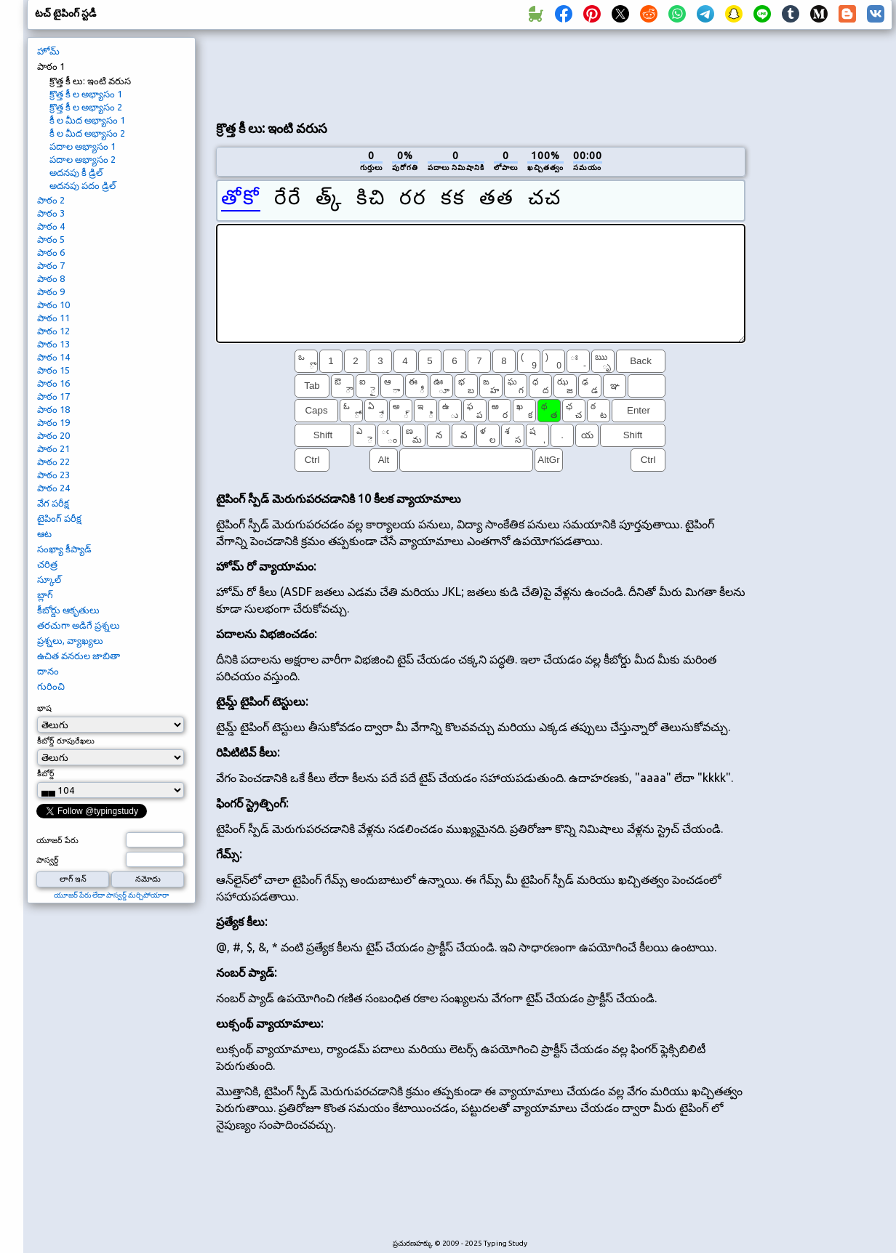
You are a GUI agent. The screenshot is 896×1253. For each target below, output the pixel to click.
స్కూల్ (49, 579)
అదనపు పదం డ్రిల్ (82, 185)
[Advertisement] (480, 73)
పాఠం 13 (53, 344)
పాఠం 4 (51, 226)
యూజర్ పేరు (57, 840)
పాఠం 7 (51, 265)
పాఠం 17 (53, 396)
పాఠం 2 (51, 200)
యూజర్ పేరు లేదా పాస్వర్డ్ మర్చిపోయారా (111, 895)
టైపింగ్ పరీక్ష (59, 518)
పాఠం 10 (53, 304)
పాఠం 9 (51, 291)
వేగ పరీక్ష (53, 503)
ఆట (44, 533)
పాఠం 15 (53, 370)
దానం (48, 671)
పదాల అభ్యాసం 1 (82, 146)
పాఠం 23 (53, 475)
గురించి (51, 686)
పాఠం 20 (53, 435)
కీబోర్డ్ (46, 773)
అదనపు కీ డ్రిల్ (76, 172)
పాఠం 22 (53, 461)
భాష (44, 708)
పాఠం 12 (53, 331)
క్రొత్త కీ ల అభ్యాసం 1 (85, 94)
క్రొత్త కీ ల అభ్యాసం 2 (85, 107)
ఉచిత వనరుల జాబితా (78, 655)
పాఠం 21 (53, 448)
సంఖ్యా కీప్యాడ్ (64, 549)
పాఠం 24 (53, 488)
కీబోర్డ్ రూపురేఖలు (66, 740)
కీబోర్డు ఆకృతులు (68, 610)
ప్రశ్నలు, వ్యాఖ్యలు (70, 640)
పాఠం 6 (51, 252)
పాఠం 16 (53, 383)
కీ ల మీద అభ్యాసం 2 (87, 133)
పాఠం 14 (53, 357)
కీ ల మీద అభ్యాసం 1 (87, 120)
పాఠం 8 (51, 278)
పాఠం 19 (53, 422)
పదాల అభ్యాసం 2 (82, 159)
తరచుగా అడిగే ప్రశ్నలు (78, 625)
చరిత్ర (47, 564)
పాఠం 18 (53, 409)
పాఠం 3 (51, 213)
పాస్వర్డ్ (47, 859)
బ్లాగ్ (45, 594)
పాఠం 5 (51, 239)
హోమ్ (48, 51)
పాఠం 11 (53, 318)
